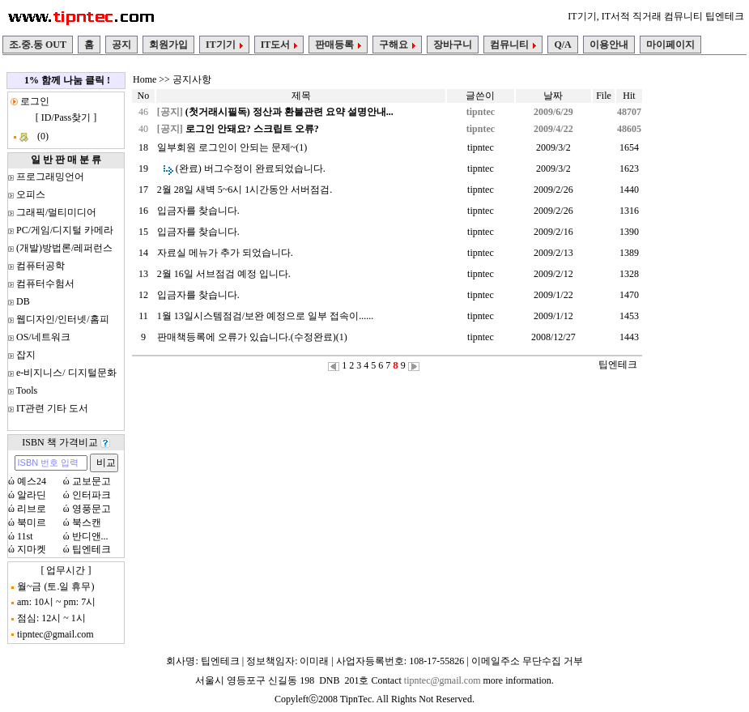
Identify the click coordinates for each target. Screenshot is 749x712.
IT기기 (224, 44)
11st (25, 536)
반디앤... (90, 536)
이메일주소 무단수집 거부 (527, 661)
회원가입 (168, 44)
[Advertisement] (695, 313)
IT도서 (279, 44)
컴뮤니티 (513, 44)
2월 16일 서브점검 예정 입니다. (224, 273)
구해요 (397, 44)
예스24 (31, 481)
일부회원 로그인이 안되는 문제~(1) (232, 147)
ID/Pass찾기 (66, 117)
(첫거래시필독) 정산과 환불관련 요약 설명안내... (289, 111)
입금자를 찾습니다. (198, 210)
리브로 (31, 508)
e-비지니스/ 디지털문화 (66, 372)
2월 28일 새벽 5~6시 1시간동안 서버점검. (245, 189)
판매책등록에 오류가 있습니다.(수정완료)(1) (252, 337)
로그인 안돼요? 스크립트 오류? (252, 128)
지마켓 (31, 549)
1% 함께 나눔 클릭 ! (67, 80)
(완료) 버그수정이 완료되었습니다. (251, 168)
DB (23, 301)
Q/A (562, 44)
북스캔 (86, 522)
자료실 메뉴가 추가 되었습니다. (225, 252)
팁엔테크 (91, 549)
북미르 (31, 522)
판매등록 (338, 44)
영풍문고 (91, 508)
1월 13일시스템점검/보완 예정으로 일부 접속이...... (265, 316)
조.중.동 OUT (37, 44)
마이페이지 (670, 44)
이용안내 (608, 44)
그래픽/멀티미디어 (56, 212)
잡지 (26, 354)
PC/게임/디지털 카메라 (64, 230)
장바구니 (452, 44)
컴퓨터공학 (40, 265)
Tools (27, 390)
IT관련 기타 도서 (52, 408)
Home (144, 79)
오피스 (30, 194)
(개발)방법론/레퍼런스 (64, 248)
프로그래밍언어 (50, 176)
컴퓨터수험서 (45, 283)
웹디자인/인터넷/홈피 (62, 319)
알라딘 (31, 495)
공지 (121, 44)
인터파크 (91, 495)
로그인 (33, 101)
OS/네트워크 (43, 337)
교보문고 (91, 481)
